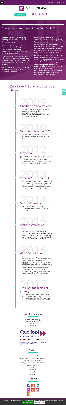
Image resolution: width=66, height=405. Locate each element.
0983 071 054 (61, 3)
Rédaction (33, 370)
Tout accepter (28, 402)
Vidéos (33, 367)
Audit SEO (33, 374)
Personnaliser (39, 402)
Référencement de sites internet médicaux (33, 358)
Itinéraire (51, 3)
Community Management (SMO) (33, 360)
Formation (33, 372)
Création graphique (33, 365)
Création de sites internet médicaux (33, 356)
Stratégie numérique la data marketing (33, 363)
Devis (20, 15)
